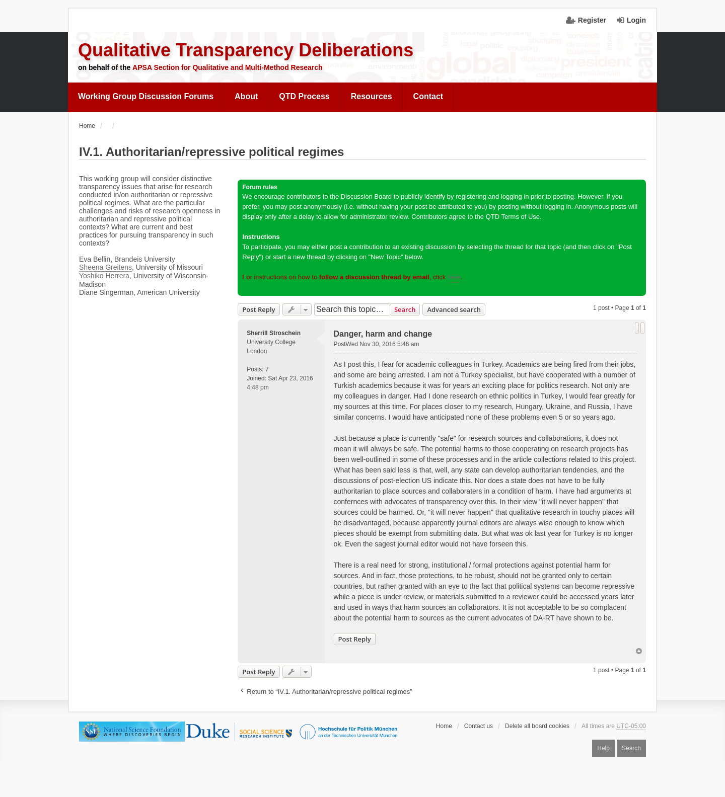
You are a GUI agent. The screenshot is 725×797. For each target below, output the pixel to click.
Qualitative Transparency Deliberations (245, 50)
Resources (371, 96)
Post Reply (258, 309)
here (454, 277)
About (246, 96)
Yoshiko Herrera (104, 276)
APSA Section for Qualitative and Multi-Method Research (227, 67)
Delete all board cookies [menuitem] (537, 726)
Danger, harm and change (383, 334)
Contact (428, 96)
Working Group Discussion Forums (145, 96)
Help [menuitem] (603, 748)
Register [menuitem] (592, 20)
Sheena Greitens (105, 267)
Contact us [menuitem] (478, 726)
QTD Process (304, 96)
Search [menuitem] (631, 748)
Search (405, 309)
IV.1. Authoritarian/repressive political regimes (211, 151)
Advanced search (454, 309)
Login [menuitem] (636, 20)
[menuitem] (146, 97)
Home (444, 726)
